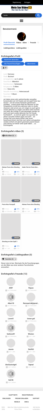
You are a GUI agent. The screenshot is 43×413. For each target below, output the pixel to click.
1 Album (14, 94)
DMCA (26, 402)
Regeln (17, 402)
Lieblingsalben (22, 48)
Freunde (34, 43)
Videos (18, 43)
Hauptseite (13, 395)
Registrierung (17, 2)
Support (36, 398)
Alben (26, 43)
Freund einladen (21, 398)
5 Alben (16, 87)
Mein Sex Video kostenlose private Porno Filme (18, 408)
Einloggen (27, 2)
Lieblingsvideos (9, 48)
